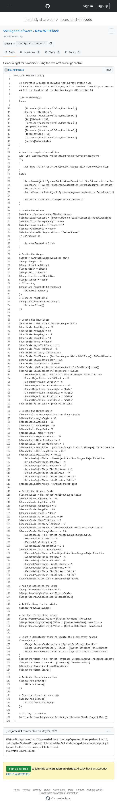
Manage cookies (95, 789)
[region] (58, 398)
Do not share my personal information (58, 793)
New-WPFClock (47, 31)
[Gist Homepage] (47, 6)
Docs (70, 789)
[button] (50, 43)
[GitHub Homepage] (48, 798)
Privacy (26, 789)
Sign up (103, 6)
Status (47, 789)
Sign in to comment (17, 773)
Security (37, 789)
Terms (16, 789)
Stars (52, 52)
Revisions (30, 52)
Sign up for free (18, 768)
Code (9, 52)
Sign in (88, 6)
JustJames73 (14, 731)
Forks (73, 52)
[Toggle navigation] (9, 6)
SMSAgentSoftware (17, 31)
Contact (80, 789)
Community (59, 789)
